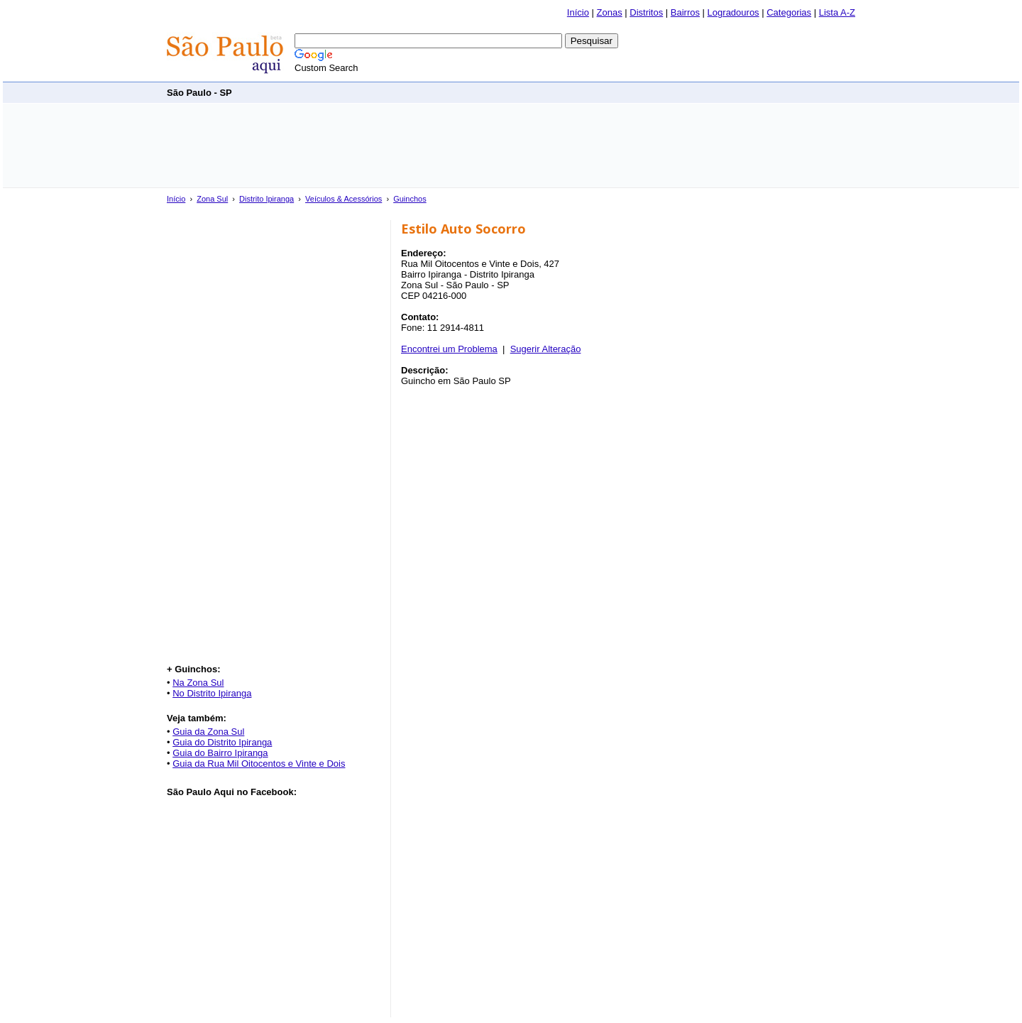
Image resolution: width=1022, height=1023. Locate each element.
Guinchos (409, 199)
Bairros (685, 12)
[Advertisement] (597, 92)
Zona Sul (212, 199)
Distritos (646, 12)
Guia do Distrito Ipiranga (222, 742)
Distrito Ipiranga (266, 199)
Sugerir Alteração (545, 349)
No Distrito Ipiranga (211, 693)
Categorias (788, 12)
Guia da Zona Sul (208, 731)
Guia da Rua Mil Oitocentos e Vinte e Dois (258, 763)
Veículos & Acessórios (343, 199)
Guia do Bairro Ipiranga (220, 753)
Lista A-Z (837, 12)
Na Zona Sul (198, 682)
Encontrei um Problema (449, 349)
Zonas (609, 12)
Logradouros (733, 12)
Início (578, 12)
